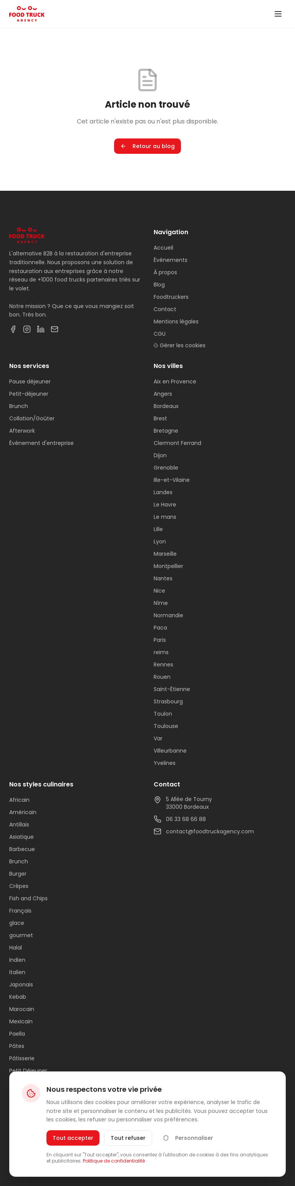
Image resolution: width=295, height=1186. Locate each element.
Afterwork (22, 431)
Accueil (163, 248)
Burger (18, 874)
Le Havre (165, 504)
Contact (165, 309)
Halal (15, 947)
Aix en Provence (175, 381)
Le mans (165, 517)
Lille (158, 529)
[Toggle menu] (278, 14)
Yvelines (165, 763)
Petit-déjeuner (28, 394)
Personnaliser (188, 1138)
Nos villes (168, 365)
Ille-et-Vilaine (172, 480)
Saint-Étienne (172, 689)
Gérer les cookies (180, 345)
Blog (159, 284)
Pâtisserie (22, 1058)
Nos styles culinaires (41, 784)
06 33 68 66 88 (180, 819)
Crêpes (18, 886)
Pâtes (16, 1046)
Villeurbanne (170, 751)
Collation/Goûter (32, 418)
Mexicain (21, 1021)
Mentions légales (176, 321)
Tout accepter (73, 1138)
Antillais (19, 824)
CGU (160, 334)
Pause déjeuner (30, 381)
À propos (165, 272)
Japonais (21, 984)
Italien (17, 972)
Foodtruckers (171, 297)
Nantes (163, 578)
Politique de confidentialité (114, 1161)
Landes (163, 492)
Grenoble (166, 467)
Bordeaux (166, 406)
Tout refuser (128, 1138)
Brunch (18, 406)
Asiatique (21, 837)
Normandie (168, 615)
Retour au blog (147, 146)
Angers (163, 394)
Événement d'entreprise (41, 443)
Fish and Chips (28, 898)
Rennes (163, 664)
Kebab (17, 997)
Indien (17, 960)
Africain (19, 800)
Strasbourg (168, 701)
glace (16, 923)
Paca (160, 627)
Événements (170, 260)
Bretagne (166, 431)
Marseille (165, 554)
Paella (17, 1034)
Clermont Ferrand (177, 443)
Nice (159, 591)
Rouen (162, 677)
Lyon (160, 541)
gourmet (21, 935)
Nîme (161, 603)
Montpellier (168, 566)
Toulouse (166, 726)
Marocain (21, 1009)
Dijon (160, 455)
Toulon (163, 714)
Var (158, 738)
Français (20, 910)
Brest (160, 418)
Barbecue (22, 849)
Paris (160, 640)
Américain (22, 812)
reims (161, 652)
